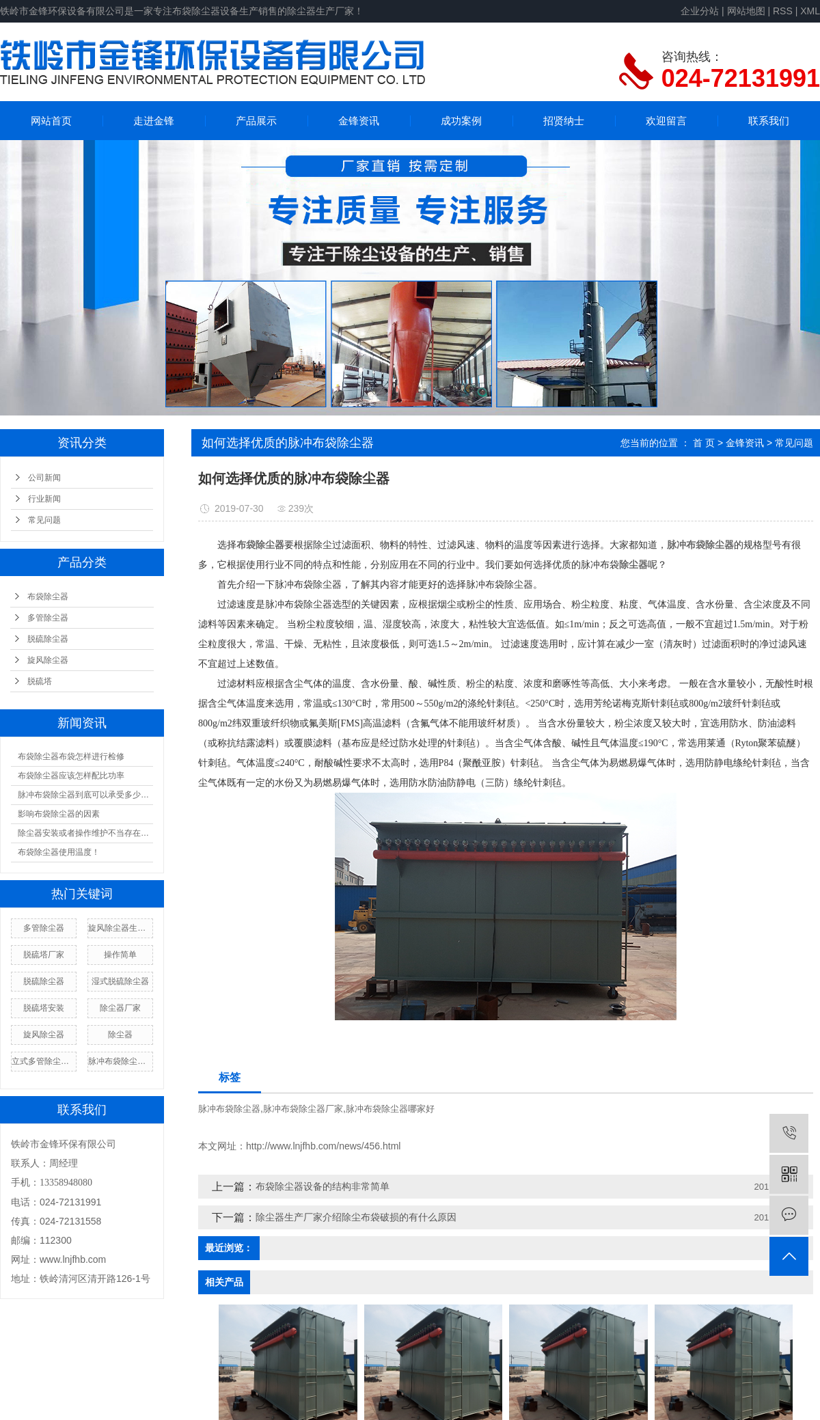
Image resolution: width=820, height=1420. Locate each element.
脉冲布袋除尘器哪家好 (390, 1109)
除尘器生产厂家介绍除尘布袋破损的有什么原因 (356, 1217)
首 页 (704, 442)
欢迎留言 (666, 120)
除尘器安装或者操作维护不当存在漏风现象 (85, 833)
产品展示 (256, 120)
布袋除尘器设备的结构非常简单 (323, 1186)
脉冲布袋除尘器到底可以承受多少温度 (85, 795)
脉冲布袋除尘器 (229, 1109)
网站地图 (746, 10)
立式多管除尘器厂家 (44, 1061)
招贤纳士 (563, 120)
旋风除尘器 (47, 660)
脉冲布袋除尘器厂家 (120, 1061)
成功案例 (461, 120)
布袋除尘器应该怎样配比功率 (71, 775)
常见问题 (44, 520)
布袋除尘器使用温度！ (59, 852)
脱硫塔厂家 (43, 954)
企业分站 (700, 10)
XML (810, 10)
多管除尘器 (47, 618)
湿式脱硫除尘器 (120, 981)
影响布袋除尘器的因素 (59, 814)
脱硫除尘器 (47, 639)
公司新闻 (44, 477)
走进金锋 (153, 120)
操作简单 (120, 954)
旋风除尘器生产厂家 (120, 928)
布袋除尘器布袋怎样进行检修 (71, 756)
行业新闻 (44, 499)
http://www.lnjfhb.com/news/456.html (323, 1146)
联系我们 (768, 120)
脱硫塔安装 (43, 1008)
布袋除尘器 (47, 596)
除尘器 (120, 1034)
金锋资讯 (358, 120)
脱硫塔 (39, 681)
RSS (783, 10)
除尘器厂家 (120, 1008)
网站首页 (51, 120)
